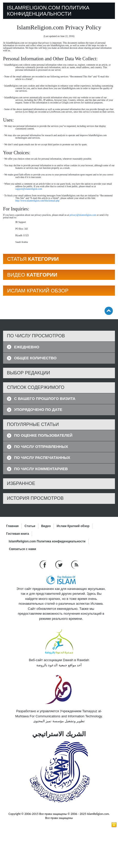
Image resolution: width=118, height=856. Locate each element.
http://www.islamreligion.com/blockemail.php (37, 200)
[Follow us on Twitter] (59, 564)
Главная (12, 526)
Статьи (30, 526)
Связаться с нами (22, 549)
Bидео (46, 526)
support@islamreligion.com (28, 189)
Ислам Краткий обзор (73, 526)
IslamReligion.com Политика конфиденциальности (47, 541)
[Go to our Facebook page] (44, 564)
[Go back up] (108, 310)
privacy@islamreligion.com (83, 215)
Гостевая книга (17, 534)
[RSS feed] (74, 564)
